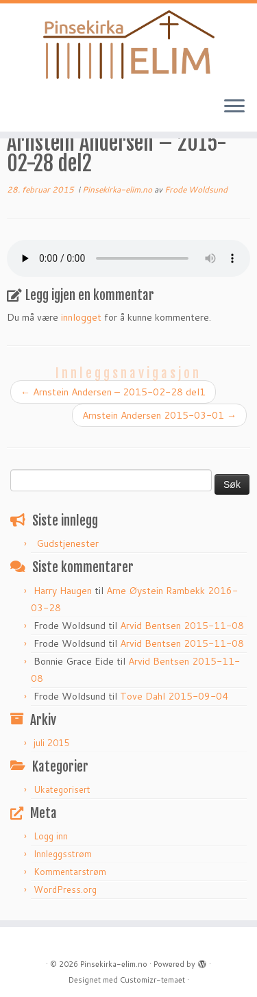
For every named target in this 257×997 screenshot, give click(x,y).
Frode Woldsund (196, 189)
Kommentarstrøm (70, 871)
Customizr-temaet (152, 979)
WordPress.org (65, 889)
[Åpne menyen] (234, 107)
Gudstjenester (67, 543)
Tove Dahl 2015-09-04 (174, 696)
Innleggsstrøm (63, 854)
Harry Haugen (63, 591)
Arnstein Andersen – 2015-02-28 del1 (113, 392)
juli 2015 (51, 743)
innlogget (81, 317)
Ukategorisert (62, 789)
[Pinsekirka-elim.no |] (128, 44)
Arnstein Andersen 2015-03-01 (159, 415)
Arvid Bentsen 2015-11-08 (182, 625)
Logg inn (51, 836)
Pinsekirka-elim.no (118, 189)
